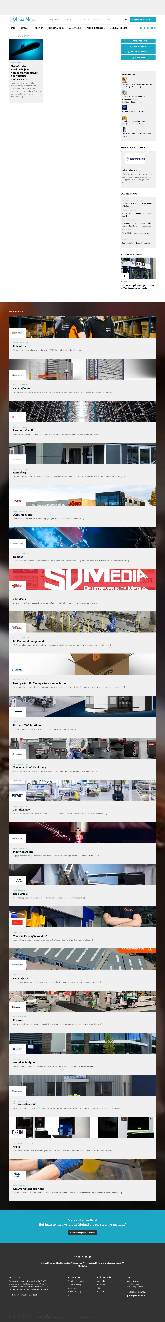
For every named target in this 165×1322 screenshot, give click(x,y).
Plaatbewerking (20, 469)
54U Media (19, 599)
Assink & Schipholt (25, 1062)
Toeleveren (16, 63)
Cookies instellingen (85, 1317)
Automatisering (129, 210)
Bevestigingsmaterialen (24, 343)
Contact (108, 20)
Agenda (39, 28)
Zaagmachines (19, 1017)
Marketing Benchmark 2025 (133, 111)
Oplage (16, 595)
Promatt (18, 1020)
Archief (83, 20)
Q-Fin (16, 1146)
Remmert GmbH (23, 430)
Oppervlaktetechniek (132, 200)
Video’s (97, 20)
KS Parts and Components (29, 641)
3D (69, 1295)
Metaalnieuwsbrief (138, 52)
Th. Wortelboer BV (24, 1104)
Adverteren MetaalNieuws (18, 1317)
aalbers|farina (129, 170)
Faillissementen (95, 28)
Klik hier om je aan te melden (82, 1233)
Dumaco (18, 556)
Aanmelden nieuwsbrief (143, 19)
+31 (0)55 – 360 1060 (137, 1292)
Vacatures (75, 28)
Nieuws (24, 28)
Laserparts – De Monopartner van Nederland (40, 683)
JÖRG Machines (23, 514)
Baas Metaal (20, 894)
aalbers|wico (21, 978)
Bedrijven (101, 1285)
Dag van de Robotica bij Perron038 (136, 243)
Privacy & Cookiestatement (48, 1317)
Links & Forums (118, 28)
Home (12, 28)
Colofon (33, 1317)
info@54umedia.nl (137, 1296)
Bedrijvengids (56, 28)
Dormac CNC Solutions (27, 725)
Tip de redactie (138, 41)
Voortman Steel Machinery (29, 767)
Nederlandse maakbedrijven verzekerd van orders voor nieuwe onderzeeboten (24, 73)
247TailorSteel (22, 809)
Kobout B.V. (20, 346)
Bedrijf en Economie (131, 220)
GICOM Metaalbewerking (28, 1188)
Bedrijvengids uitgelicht (134, 148)
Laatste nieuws (129, 194)
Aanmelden (102, 1281)
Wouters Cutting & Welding (30, 936)
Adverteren (70, 20)
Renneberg (20, 472)
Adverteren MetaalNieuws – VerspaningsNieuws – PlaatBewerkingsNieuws (133, 99)
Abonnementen (54, 20)
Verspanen (18, 722)
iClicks (45, 1315)
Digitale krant (138, 46)
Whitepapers (128, 74)
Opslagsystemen (20, 385)
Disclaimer (64, 1317)
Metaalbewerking (21, 553)
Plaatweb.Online (23, 851)
